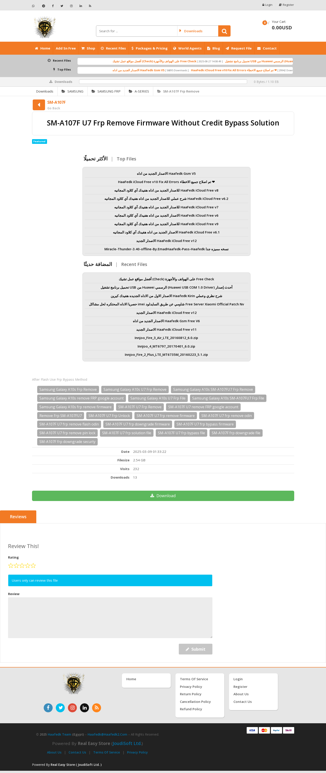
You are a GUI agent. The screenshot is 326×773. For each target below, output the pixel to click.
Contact (267, 48)
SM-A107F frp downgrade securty (67, 441)
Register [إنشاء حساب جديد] (240, 686)
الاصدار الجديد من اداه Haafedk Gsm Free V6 (166, 321)
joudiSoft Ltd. (127, 743)
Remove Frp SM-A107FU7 (60, 415)
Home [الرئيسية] (42, 48)
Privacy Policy (137, 752)
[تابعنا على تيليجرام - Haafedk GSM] (43, 6)
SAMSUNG (72, 91)
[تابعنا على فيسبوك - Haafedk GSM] (53, 6)
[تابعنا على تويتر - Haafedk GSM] (62, 6)
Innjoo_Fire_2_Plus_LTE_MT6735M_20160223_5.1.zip (166, 354)
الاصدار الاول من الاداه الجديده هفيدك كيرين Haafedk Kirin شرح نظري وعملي (166, 296)
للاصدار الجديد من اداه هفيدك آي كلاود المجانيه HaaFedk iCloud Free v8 (166, 190)
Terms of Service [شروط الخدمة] (194, 679)
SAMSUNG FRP (106, 91)
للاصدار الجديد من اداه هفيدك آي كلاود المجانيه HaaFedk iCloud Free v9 (166, 224)
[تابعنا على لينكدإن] (84, 707)
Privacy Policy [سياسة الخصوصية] (191, 686)
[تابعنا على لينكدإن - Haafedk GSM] (81, 6)
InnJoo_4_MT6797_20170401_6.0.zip (166, 346)
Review (13, 594)
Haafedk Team (59, 734)
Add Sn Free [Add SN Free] (66, 48)
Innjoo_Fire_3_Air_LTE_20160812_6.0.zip (166, 337)
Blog (213, 48)
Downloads (44, 91)
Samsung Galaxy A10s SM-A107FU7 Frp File (228, 398)
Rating (13, 557)
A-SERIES (139, 91)
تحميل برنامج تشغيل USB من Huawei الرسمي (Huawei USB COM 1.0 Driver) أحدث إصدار (166, 287)
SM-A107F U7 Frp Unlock (109, 415)
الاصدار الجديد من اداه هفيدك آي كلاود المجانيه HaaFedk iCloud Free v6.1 (166, 232)
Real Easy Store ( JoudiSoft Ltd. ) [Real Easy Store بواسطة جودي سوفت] (76, 764)
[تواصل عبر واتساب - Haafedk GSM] (35, 6)
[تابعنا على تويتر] (60, 707)
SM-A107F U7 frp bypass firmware (205, 424)
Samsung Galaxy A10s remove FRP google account (81, 398)
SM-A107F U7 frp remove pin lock (67, 432)
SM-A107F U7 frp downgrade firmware (138, 424)
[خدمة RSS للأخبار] (96, 707)
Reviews (18, 517)
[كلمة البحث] (136, 31)
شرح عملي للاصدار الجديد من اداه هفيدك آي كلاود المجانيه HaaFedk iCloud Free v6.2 (166, 198)
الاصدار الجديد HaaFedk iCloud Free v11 (166, 329)
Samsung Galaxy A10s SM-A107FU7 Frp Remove (213, 389)
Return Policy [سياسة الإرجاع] (190, 694)
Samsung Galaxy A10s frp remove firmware (75, 406)
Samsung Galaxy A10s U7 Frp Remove (135, 389)
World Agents (187, 48)
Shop (88, 48)
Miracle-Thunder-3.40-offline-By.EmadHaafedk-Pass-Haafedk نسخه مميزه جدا (166, 249)
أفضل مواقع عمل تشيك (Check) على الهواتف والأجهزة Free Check (171, 61)
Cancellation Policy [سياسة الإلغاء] (195, 701)
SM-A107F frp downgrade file (236, 432)
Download (163, 495)
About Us (54, 752)
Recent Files (113, 48)
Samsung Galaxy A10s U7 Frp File (158, 398)
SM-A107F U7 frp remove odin (226, 415)
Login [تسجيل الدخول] (238, 679)
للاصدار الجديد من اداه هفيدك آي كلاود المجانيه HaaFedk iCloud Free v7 (166, 207)
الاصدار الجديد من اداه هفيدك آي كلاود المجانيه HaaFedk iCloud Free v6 (166, 215)
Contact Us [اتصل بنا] (242, 701)
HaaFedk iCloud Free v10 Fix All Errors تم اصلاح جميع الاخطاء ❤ (251, 70)
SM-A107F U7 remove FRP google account (203, 406)
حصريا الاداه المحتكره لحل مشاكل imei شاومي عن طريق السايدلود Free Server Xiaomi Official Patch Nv (166, 304)
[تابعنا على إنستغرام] (72, 707)
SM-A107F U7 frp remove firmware (166, 415)
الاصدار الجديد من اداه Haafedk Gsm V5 (155, 70)
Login (267, 4)
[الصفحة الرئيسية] (62, 27)
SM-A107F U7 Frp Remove (140, 406)
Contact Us (77, 752)
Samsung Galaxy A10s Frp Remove (68, 389)
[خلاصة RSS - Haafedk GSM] (90, 6)
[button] (224, 31)
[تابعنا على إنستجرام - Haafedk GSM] (71, 6)
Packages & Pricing (150, 48)
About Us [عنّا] (241, 694)
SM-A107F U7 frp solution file (126, 432)
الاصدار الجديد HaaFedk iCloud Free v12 (166, 240)
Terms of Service (106, 752)
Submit (195, 649)
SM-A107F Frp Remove (178, 91)
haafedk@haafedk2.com (107, 734)
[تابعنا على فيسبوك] (48, 707)
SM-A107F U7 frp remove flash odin (69, 424)
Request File (239, 48)
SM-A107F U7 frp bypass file (181, 432)
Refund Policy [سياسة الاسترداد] (191, 709)
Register (286, 4)
